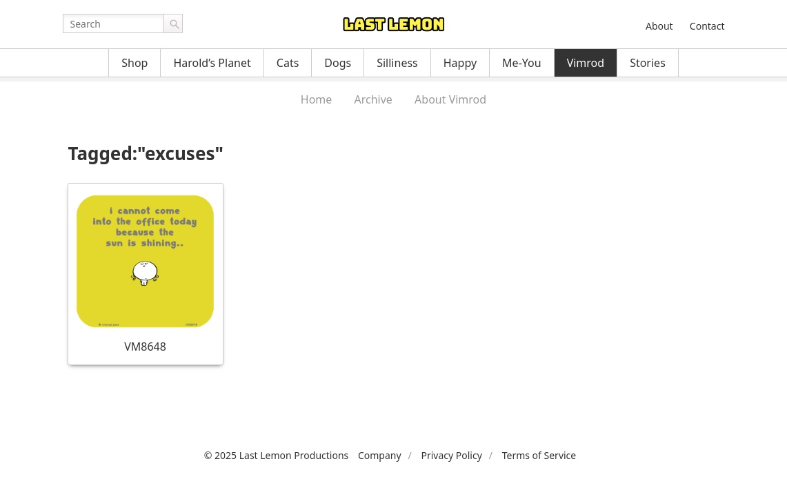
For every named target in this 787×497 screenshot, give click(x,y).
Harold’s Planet (211, 62)
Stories (648, 62)
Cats (288, 62)
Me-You (521, 62)
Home (316, 99)
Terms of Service (539, 455)
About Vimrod (450, 99)
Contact (707, 25)
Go (173, 23)
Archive (373, 99)
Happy (460, 62)
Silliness (397, 62)
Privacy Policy (451, 455)
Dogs (337, 62)
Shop (134, 62)
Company (379, 455)
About (659, 25)
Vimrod (586, 62)
